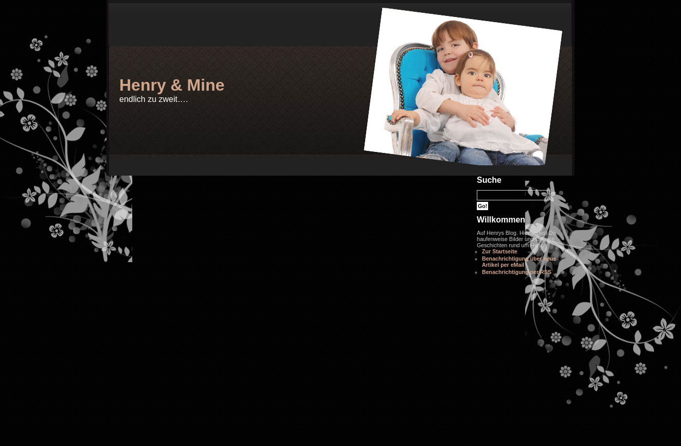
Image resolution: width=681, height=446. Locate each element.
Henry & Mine (171, 85)
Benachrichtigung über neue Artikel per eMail (519, 261)
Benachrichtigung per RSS (516, 272)
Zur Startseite (499, 251)
